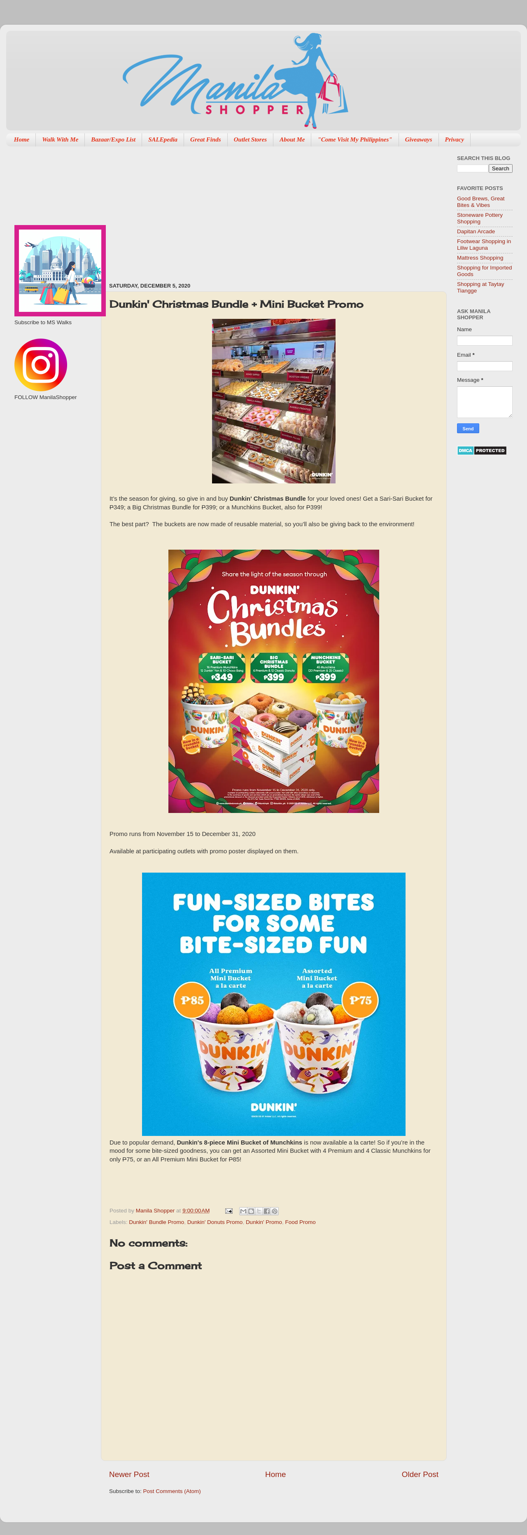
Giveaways (418, 139)
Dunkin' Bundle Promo (156, 1222)
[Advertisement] (209, 210)
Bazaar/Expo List (113, 139)
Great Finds (205, 139)
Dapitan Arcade (476, 231)
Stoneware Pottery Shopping (480, 218)
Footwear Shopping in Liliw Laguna (484, 244)
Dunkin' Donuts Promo (215, 1222)
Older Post (420, 1474)
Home (22, 139)
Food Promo (300, 1222)
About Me (292, 139)
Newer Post (129, 1474)
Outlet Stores (250, 139)
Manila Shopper (156, 1211)
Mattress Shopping (480, 258)
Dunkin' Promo (264, 1222)
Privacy (454, 139)
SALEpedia (162, 139)
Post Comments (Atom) (172, 1491)
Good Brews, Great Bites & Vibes (481, 201)
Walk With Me (60, 139)
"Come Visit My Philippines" (354, 139)
